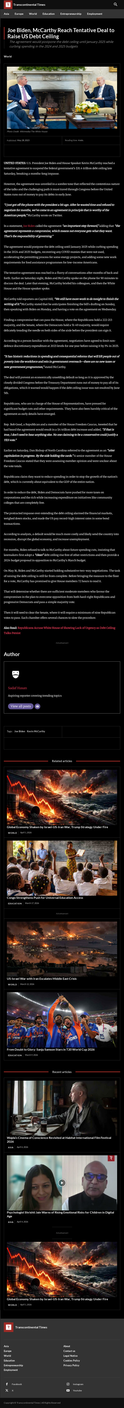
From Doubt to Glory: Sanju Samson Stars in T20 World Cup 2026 (51, 1049)
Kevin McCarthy (36, 731)
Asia (11, 1147)
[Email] (37, 706)
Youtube (77, 1390)
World (8, 56)
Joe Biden (29, 226)
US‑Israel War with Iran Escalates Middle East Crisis (42, 978)
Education (15, 903)
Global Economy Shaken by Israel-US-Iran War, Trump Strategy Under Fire (57, 827)
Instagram (78, 1384)
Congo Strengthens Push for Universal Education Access (45, 897)
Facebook (17, 1384)
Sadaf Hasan (17, 688)
